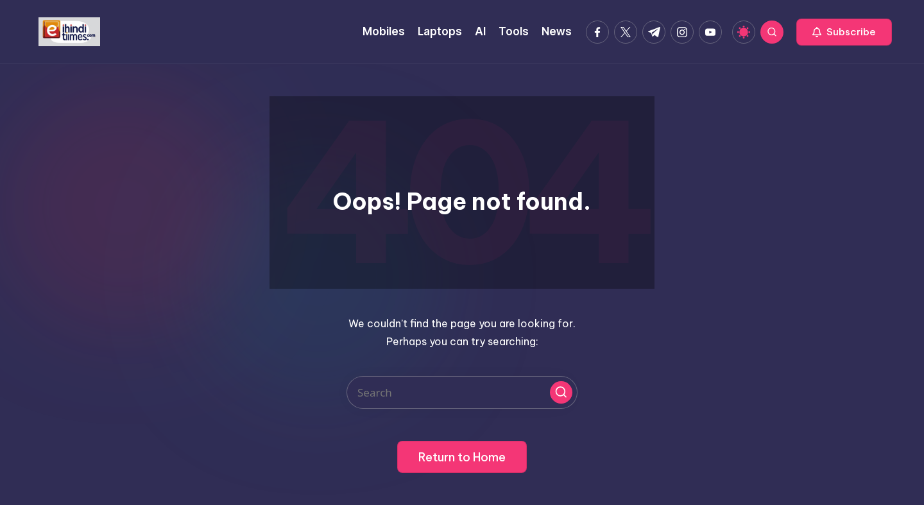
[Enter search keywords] (462, 392)
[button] (844, 32)
